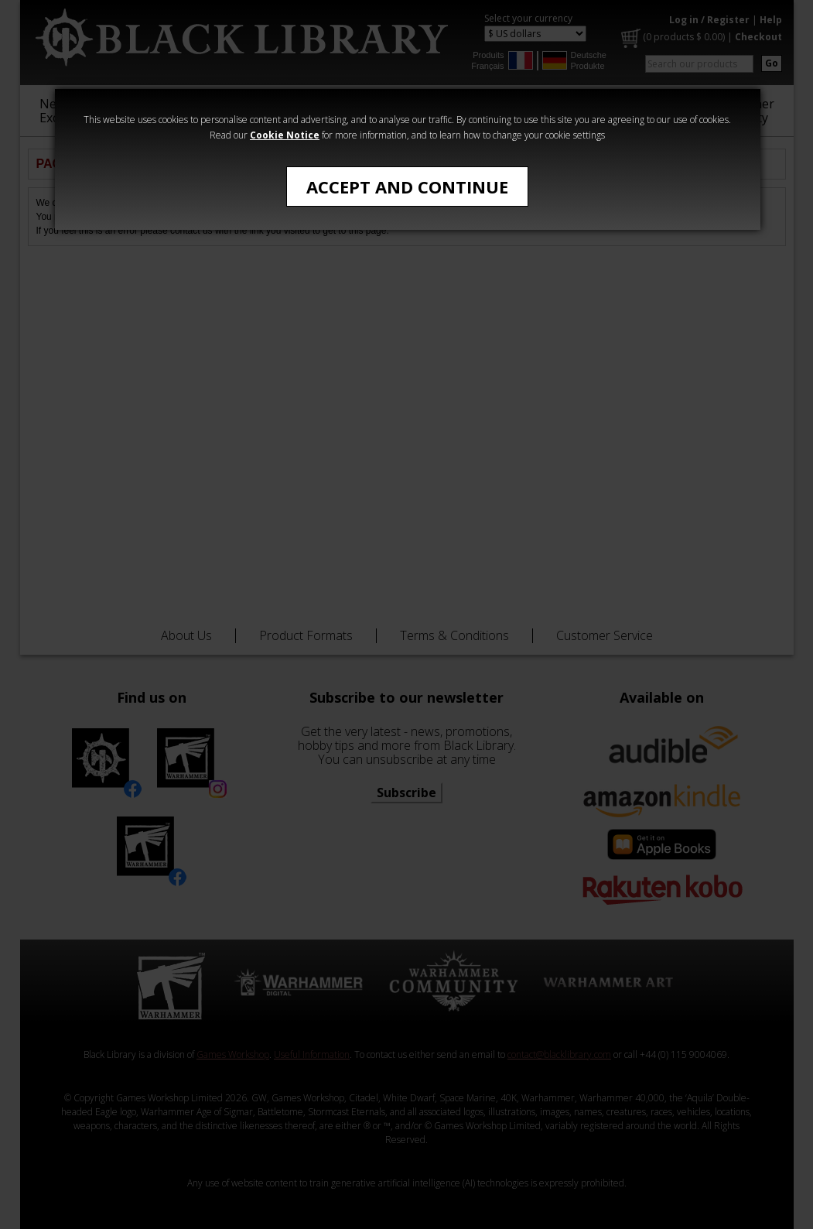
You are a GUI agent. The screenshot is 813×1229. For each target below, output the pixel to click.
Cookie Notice (284, 135)
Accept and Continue (407, 186)
